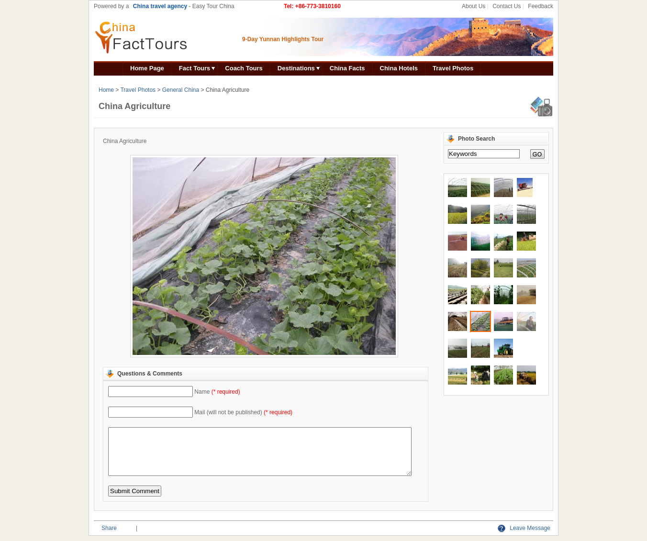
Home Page (147, 68)
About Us (473, 6)
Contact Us (506, 6)
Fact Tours (195, 68)
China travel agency (160, 6)
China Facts (347, 68)
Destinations (296, 68)
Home (106, 90)
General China (180, 90)
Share (109, 528)
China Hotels (399, 68)
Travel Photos (453, 68)
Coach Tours (244, 68)
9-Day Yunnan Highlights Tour (283, 39)
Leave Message (524, 528)
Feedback (540, 6)
